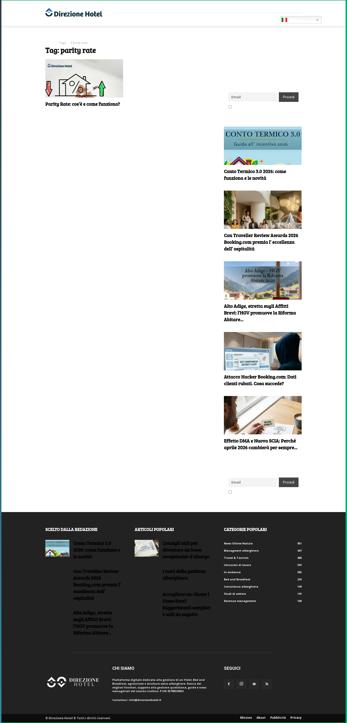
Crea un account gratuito (270, 6)
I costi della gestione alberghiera (184, 574)
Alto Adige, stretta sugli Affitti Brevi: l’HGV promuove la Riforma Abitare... (260, 313)
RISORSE (186, 19)
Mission (246, 718)
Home (49, 43)
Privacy (296, 718)
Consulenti (158, 19)
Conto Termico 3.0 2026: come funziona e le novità (255, 174)
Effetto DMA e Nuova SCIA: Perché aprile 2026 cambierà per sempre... (260, 444)
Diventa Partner (258, 19)
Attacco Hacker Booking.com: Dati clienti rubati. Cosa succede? (260, 380)
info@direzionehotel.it (145, 700)
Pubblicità (278, 718)
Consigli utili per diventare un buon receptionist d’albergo (185, 550)
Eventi (208, 19)
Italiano (291, 20)
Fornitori (127, 19)
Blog (227, 19)
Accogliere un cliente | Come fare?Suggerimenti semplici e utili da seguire (186, 604)
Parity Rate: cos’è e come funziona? (82, 103)
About (261, 718)
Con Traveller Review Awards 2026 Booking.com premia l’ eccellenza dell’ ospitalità (261, 242)
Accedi (297, 6)
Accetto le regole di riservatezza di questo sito (263, 107)
